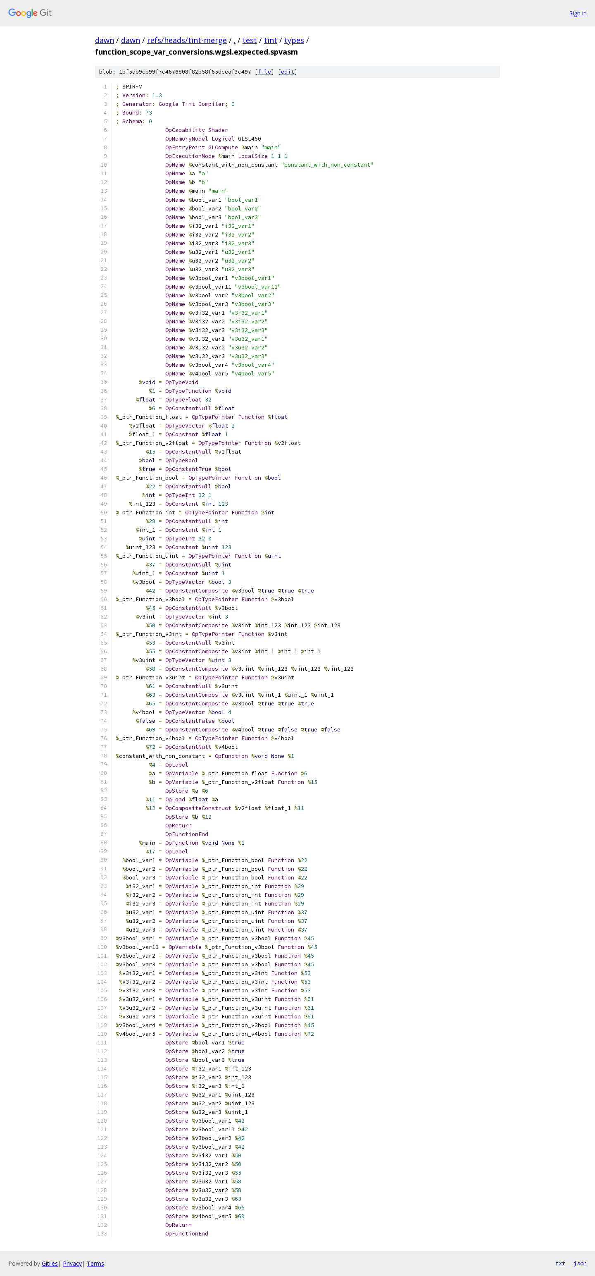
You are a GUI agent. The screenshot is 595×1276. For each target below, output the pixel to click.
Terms (95, 1263)
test (250, 40)
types (294, 40)
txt (560, 1263)
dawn (104, 40)
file (264, 71)
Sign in (578, 13)
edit (287, 71)
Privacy (72, 1263)
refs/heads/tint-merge (187, 40)
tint (270, 40)
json (580, 1263)
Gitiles (50, 1263)
